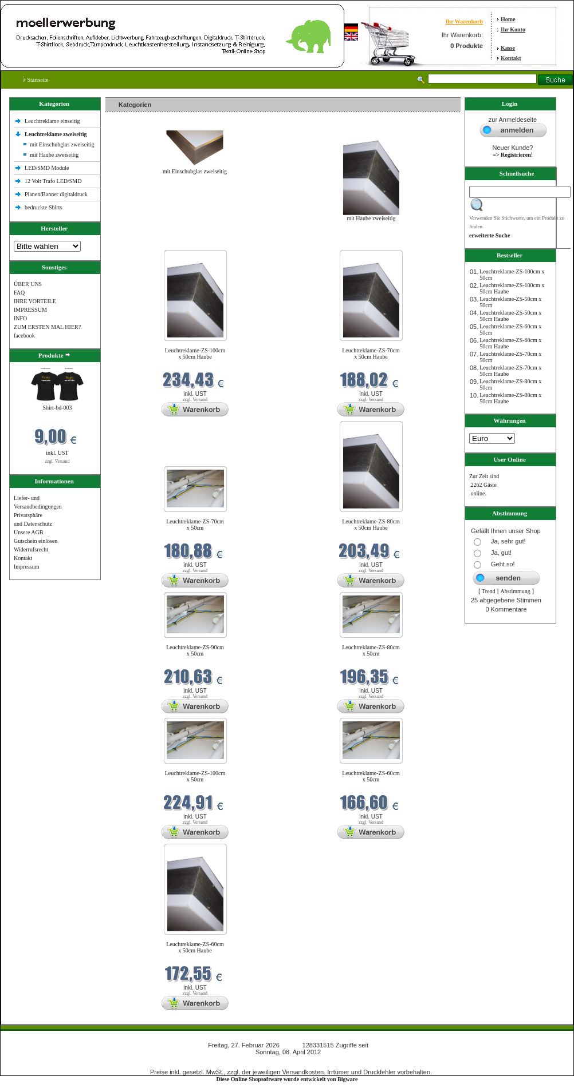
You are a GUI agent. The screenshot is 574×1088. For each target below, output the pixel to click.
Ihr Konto (513, 29)
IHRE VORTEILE (35, 301)
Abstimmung (515, 591)
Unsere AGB (28, 532)
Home (508, 19)
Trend (489, 591)
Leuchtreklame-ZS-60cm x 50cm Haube (195, 947)
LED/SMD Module (47, 168)
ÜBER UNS (28, 284)
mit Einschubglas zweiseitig (62, 144)
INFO (20, 318)
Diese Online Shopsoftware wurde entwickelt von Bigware (287, 1079)
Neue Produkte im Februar (140, 243)
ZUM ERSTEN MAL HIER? (47, 327)
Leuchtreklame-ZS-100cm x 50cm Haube (195, 353)
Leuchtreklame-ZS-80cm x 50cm (371, 650)
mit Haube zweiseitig (54, 155)
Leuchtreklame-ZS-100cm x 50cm (195, 776)
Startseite (36, 80)
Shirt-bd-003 (57, 407)
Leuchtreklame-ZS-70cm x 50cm (195, 524)
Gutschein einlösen (35, 541)
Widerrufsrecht (31, 549)
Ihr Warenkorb (464, 21)
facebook (24, 335)
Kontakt (511, 58)
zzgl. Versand (57, 461)
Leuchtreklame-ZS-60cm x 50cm (371, 776)
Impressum (26, 566)
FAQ (19, 292)
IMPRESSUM (30, 310)
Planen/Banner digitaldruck (56, 194)
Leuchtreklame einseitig (53, 121)
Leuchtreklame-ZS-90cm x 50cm (195, 650)
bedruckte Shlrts (43, 207)
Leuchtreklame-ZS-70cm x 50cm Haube (371, 353)
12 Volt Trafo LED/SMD (53, 181)
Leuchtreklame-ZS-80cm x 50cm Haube (371, 524)
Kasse (508, 48)
